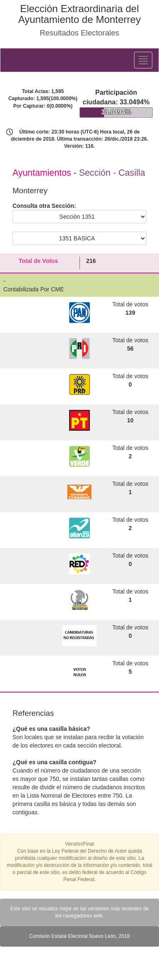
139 (130, 312)
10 (130, 420)
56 (130, 348)
